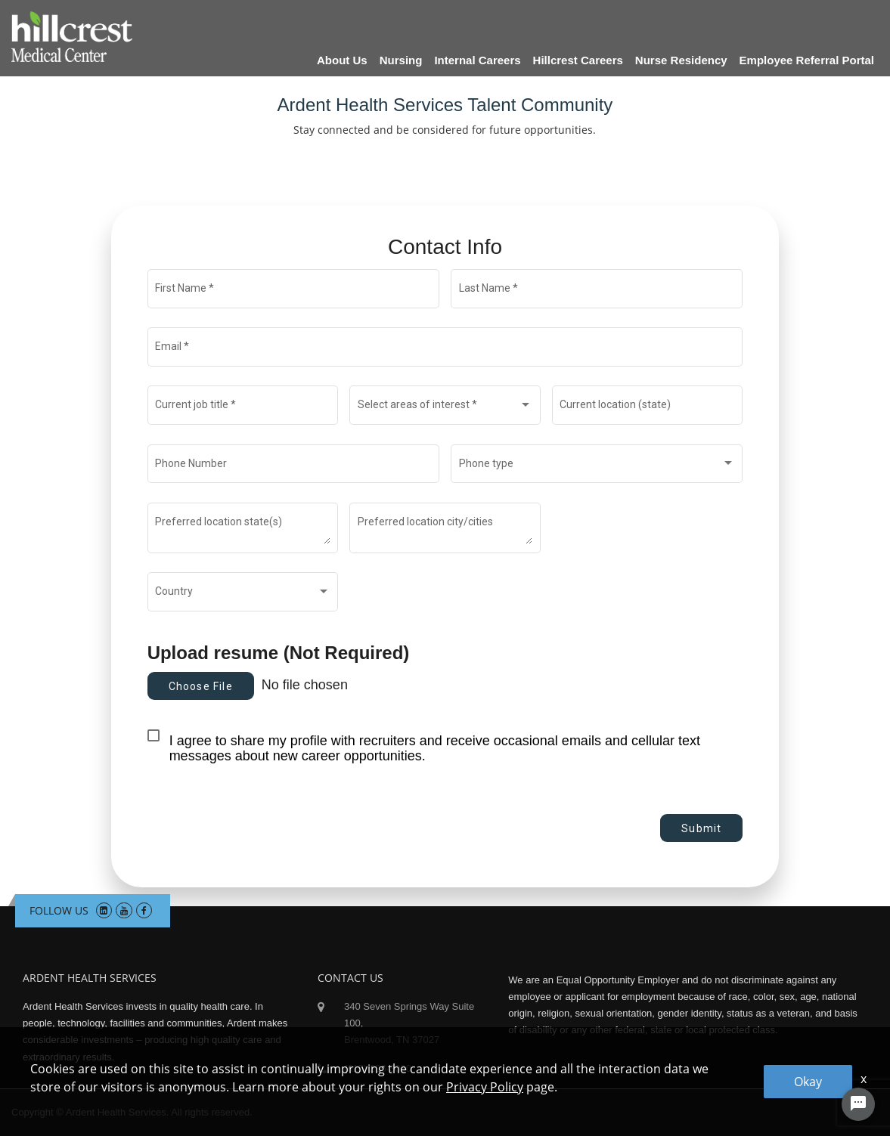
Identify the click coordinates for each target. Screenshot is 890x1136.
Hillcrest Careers (578, 60)
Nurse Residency (681, 60)
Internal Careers (477, 60)
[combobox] (445, 408)
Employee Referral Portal (807, 60)
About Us (342, 60)
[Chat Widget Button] (858, 1104)
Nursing (401, 60)
